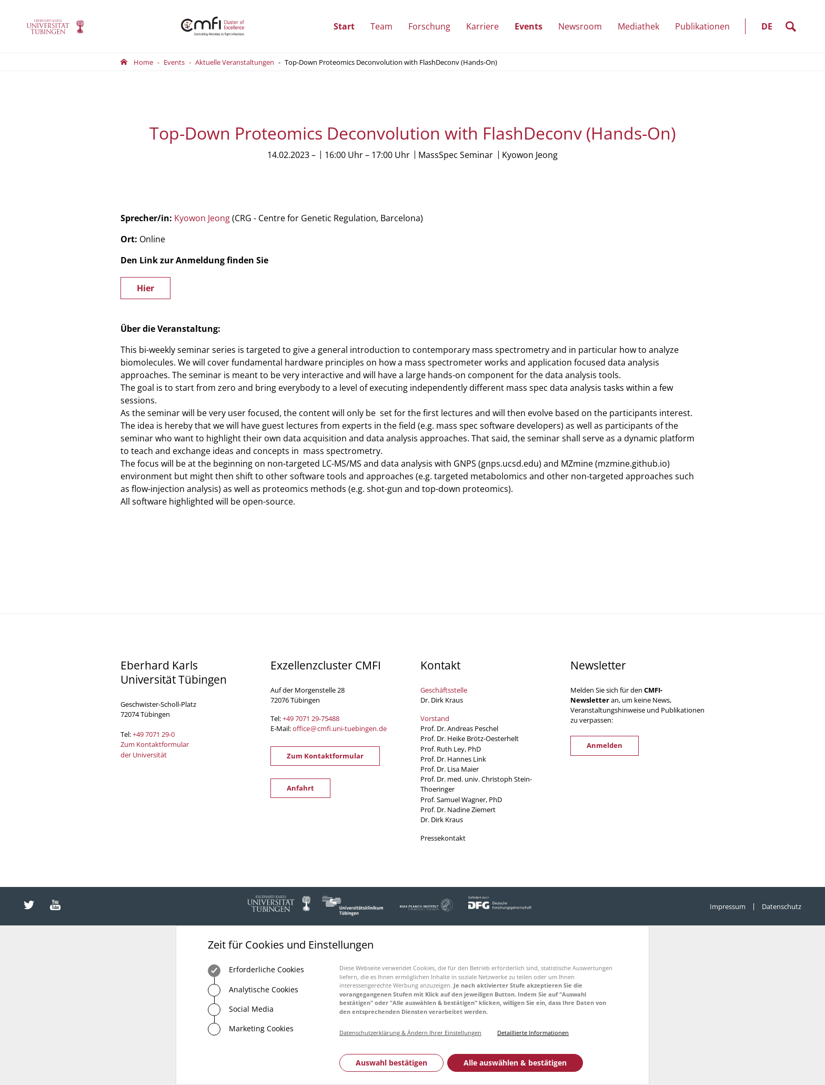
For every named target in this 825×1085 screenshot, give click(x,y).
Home (143, 62)
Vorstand (434, 718)
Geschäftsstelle (443, 690)
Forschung (433, 26)
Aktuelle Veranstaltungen (234, 62)
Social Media (241, 1009)
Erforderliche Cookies (256, 970)
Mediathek (638, 26)
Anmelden (604, 745)
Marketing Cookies (251, 1029)
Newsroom (584, 26)
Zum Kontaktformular (325, 756)
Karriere (486, 26)
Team (385, 26)
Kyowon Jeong (202, 218)
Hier (145, 288)
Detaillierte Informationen (533, 1033)
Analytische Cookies (253, 990)
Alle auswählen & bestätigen (515, 1063)
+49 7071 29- (302, 718)
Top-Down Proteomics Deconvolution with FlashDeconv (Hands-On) (391, 62)
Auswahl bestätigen (391, 1063)
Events (532, 26)
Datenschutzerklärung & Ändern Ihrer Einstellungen (410, 1033)
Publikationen (702, 26)
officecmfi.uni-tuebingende (340, 728)
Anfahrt (300, 788)
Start (344, 26)
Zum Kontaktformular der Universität (154, 749)
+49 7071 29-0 (154, 734)
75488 (330, 718)
